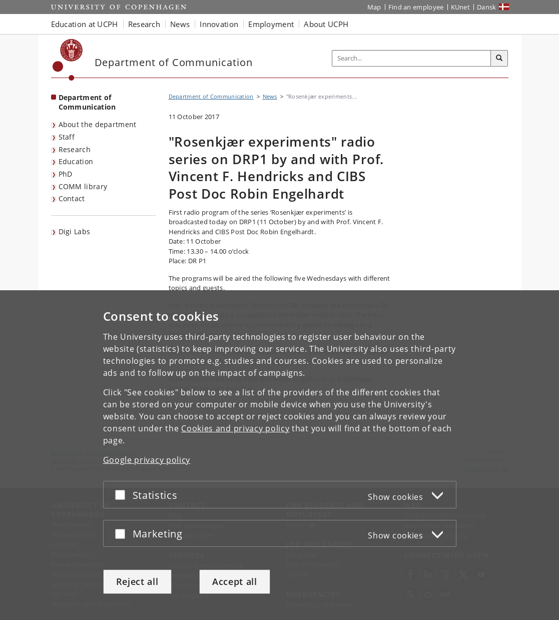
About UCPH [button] (326, 24)
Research (75, 149)
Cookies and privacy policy (235, 428)
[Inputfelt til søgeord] (411, 58)
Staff (67, 137)
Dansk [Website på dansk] (486, 7)
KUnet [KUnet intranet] (460, 7)
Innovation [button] (219, 24)
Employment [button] (271, 24)
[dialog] (279, 455)
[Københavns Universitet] (68, 60)
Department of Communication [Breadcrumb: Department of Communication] (211, 96)
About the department (98, 124)
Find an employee (416, 7)
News (270, 96)
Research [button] (144, 24)
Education (76, 161)
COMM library (83, 186)
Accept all (234, 581)
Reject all (137, 581)
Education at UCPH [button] (84, 24)
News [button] (180, 24)
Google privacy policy (147, 459)
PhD (66, 174)
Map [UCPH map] (374, 7)
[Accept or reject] (122, 494)
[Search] (499, 58)
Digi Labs (75, 231)
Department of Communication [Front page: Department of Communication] (87, 102)
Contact (72, 198)
